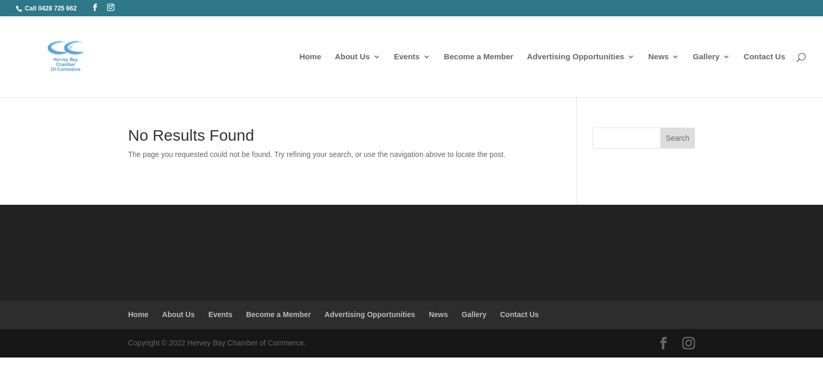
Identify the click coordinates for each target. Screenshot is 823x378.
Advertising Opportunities (575, 57)
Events (407, 57)
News (658, 57)
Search (677, 138)
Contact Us (764, 57)
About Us (352, 57)
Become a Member (479, 57)
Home (310, 57)
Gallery (706, 57)
